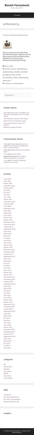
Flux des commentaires (12, 399)
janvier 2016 (8, 302)
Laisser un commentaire (14, 83)
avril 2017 (7, 268)
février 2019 (8, 218)
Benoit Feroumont (17, 5)
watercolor (7, 80)
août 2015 (7, 313)
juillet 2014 (8, 341)
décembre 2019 (9, 209)
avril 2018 (7, 240)
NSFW (6, 373)
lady (13, 75)
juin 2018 (7, 236)
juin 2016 (7, 291)
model (18, 75)
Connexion (7, 395)
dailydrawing (22, 69)
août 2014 (7, 339)
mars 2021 (7, 197)
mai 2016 (7, 293)
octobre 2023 (8, 188)
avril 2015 (7, 323)
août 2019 (7, 211)
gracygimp (7, 75)
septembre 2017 (9, 256)
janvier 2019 (8, 220)
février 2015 (8, 327)
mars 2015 (7, 325)
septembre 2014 (9, 336)
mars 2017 (7, 270)
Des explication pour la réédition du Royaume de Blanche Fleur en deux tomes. (16, 114)
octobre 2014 (8, 334)
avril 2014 (7, 348)
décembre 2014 (9, 329)
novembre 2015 (9, 307)
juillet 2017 (8, 261)
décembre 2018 (9, 222)
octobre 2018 (8, 227)
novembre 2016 (9, 279)
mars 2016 (7, 298)
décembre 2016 (9, 277)
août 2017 (7, 259)
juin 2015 (7, 318)
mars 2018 (7, 243)
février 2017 (8, 272)
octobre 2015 (8, 309)
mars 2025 (7, 179)
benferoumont (10, 69)
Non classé (9, 66)
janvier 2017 (8, 275)
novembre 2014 (9, 332)
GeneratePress (17, 432)
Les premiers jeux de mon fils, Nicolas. (14, 124)
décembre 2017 (9, 250)
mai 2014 (7, 345)
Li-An (5, 154)
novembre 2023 (9, 186)
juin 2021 (7, 193)
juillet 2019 (8, 213)
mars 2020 (7, 206)
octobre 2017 (8, 254)
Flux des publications (11, 397)
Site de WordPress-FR (11, 402)
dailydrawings (8, 72)
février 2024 (8, 183)
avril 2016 (7, 295)
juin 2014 (7, 343)
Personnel (7, 376)
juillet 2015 (8, 316)
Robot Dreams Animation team (15, 121)
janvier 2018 (8, 247)
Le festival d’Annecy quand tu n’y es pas (15, 157)
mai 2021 (7, 195)
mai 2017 (7, 266)
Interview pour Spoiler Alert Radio (16, 119)
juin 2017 (7, 263)
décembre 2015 (9, 304)
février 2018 (8, 245)
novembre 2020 (9, 202)
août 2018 (7, 231)
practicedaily (7, 77)
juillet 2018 (8, 234)
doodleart (24, 72)
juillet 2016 (8, 288)
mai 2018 (7, 238)
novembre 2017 (9, 252)
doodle (17, 72)
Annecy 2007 (16, 154)
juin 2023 (7, 190)
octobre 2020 (8, 204)
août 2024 (7, 181)
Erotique (7, 369)
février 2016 (8, 300)
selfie (15, 77)
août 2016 (7, 286)
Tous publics (8, 378)
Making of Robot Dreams (13, 127)
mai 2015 (7, 320)
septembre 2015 (9, 311)
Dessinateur (8, 367)
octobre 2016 (8, 282)
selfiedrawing (23, 77)
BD (5, 364)
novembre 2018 (9, 224)
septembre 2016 (9, 284)
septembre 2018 (9, 229)
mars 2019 (7, 215)
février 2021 (8, 199)
